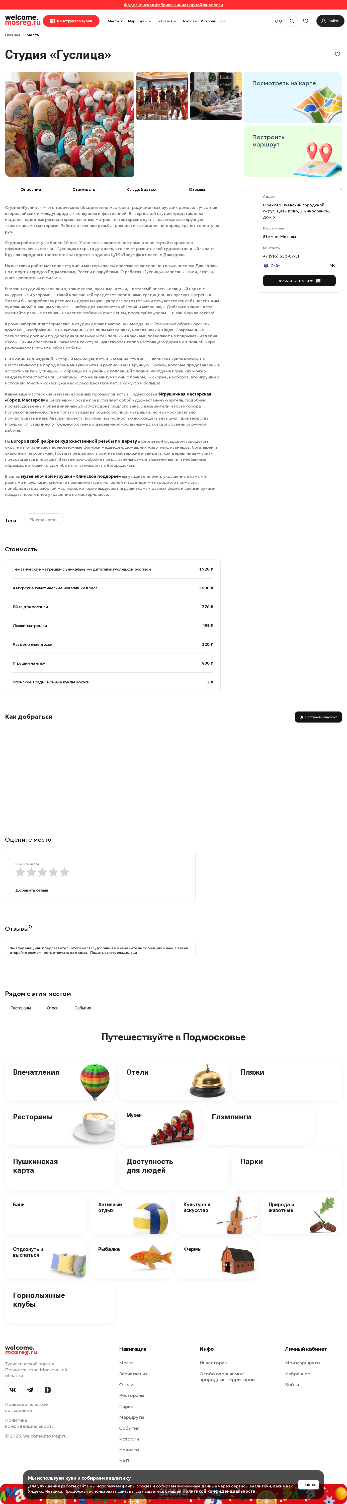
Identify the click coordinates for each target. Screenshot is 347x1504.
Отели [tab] (52, 1008)
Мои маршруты (302, 1363)
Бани (19, 1205)
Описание (31, 189)
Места (116, 21)
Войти (292, 1384)
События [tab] (82, 1008)
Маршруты (140, 21)
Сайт (271, 266)
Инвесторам (214, 1363)
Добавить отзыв (31, 890)
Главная (12, 34)
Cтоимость (83, 189)
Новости (189, 21)
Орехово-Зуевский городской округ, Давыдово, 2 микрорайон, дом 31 (296, 210)
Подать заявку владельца (113, 952)
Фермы (193, 1249)
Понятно (308, 1484)
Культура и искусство (197, 1207)
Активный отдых (110, 1207)
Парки (251, 1161)
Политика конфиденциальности (29, 1423)
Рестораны (33, 1116)
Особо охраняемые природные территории (227, 1376)
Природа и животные (281, 1207)
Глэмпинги (231, 1116)
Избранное (297, 1374)
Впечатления (36, 1072)
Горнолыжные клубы (39, 1299)
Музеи (134, 1115)
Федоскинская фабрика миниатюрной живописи (173, 4)
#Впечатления (44, 519)
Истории (208, 21)
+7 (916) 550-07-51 (281, 256)
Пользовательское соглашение (26, 1407)
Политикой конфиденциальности (219, 1491)
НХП (124, 1461)
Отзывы (197, 189)
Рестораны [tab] (21, 1008)
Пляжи (252, 1072)
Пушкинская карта (35, 1165)
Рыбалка (109, 1249)
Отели (138, 1072)
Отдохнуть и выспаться (28, 1252)
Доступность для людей (150, 1165)
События (167, 21)
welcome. (21, 1350)
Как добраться (142, 189)
